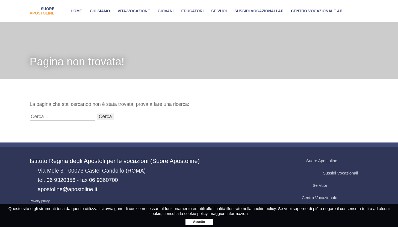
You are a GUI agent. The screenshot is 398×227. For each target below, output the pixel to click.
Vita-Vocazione (134, 11)
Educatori (192, 11)
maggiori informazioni (229, 213)
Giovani (165, 11)
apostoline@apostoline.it (67, 189)
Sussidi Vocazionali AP (258, 11)
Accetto (199, 222)
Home (76, 11)
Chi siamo (100, 11)
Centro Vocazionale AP (316, 11)
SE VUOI (219, 11)
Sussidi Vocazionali (345, 173)
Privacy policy (40, 201)
